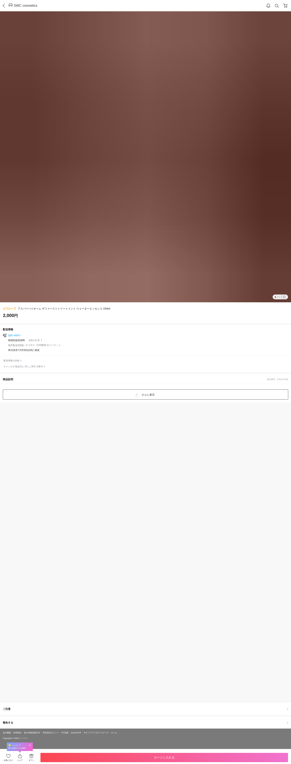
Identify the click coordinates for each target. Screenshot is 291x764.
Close (29, 745)
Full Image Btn (284, 297)
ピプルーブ (9, 308)
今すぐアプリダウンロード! (96, 733)
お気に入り (8, 760)
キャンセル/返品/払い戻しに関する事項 (23, 366)
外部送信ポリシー (51, 733)
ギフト (31, 760)
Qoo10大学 (76, 733)
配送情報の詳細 (11, 360)
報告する (145, 722)
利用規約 (17, 733)
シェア (20, 760)
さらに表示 (148, 394)
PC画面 (64, 733)
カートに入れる (164, 757)
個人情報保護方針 (32, 733)
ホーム (114, 733)
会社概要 (7, 733)
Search (277, 6)
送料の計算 (34, 340)
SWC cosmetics (25, 5)
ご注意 (145, 709)
